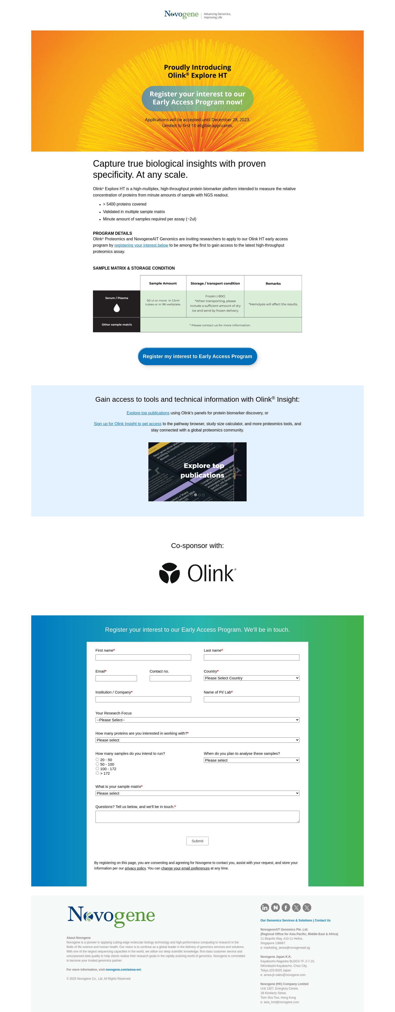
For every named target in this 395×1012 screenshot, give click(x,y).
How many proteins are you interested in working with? (141, 733)
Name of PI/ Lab (218, 692)
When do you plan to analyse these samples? (242, 753)
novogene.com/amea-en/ (123, 969)
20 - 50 (106, 760)
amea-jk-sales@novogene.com (285, 975)
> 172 (105, 773)
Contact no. (159, 671)
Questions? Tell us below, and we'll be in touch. (135, 806)
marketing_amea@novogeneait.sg (287, 947)
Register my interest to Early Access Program (197, 356)
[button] (155, 471)
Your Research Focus (113, 713)
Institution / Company (114, 692)
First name (105, 650)
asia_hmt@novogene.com (281, 1002)
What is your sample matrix (119, 786)
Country (211, 671)
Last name (213, 650)
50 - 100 (107, 764)
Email (100, 671)
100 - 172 (108, 769)
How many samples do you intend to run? (130, 753)
